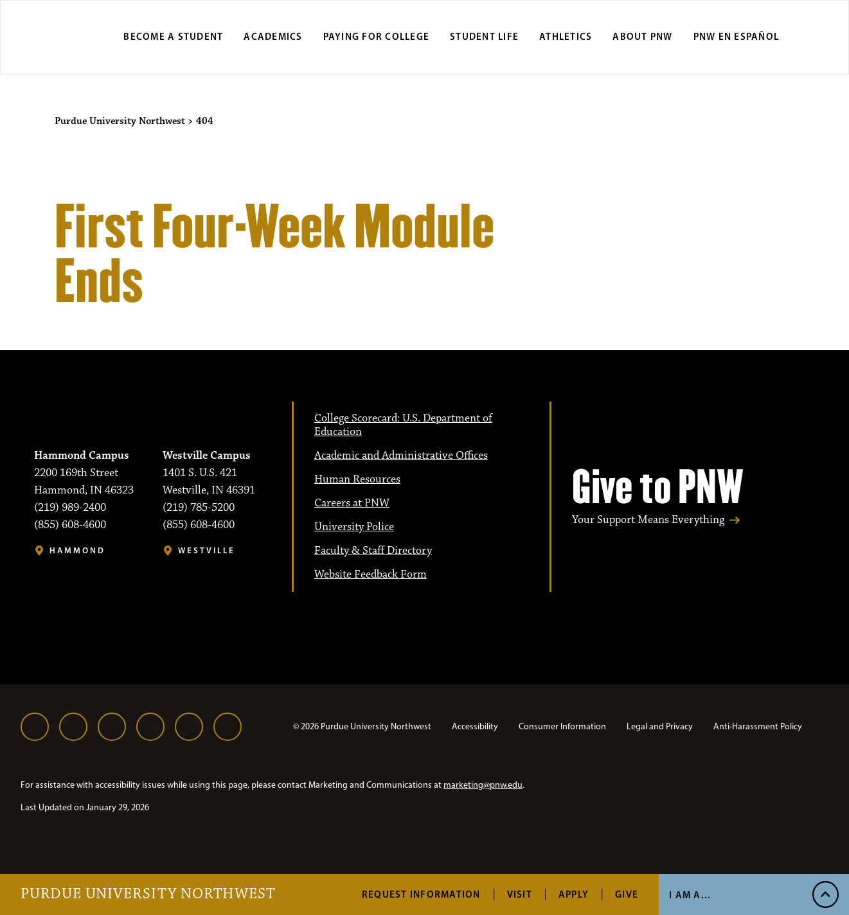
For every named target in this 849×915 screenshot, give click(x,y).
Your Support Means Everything (648, 520)
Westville (206, 550)
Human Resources (357, 479)
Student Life (484, 36)
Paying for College (376, 36)
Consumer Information (562, 726)
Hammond (77, 550)
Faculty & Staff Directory (373, 551)
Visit (519, 894)
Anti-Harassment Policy (757, 726)
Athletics (565, 36)
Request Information (421, 894)
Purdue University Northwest (148, 894)
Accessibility (475, 726)
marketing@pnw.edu (483, 784)
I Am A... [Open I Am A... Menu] (690, 895)
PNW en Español (736, 36)
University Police (354, 527)
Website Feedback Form (370, 574)
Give (626, 894)
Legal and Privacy (660, 726)
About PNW (642, 36)
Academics (273, 36)
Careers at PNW (351, 503)
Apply (574, 894)
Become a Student (173, 36)
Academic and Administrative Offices (401, 456)
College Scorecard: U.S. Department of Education (403, 425)
